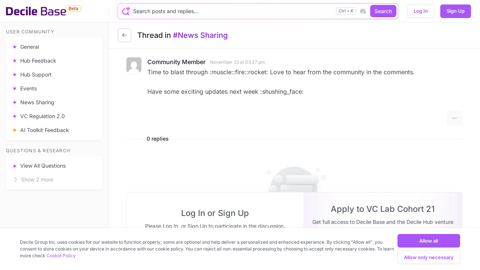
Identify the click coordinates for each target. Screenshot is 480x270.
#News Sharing (200, 35)
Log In (421, 11)
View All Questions (39, 165)
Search (383, 11)
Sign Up (456, 11)
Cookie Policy (61, 255)
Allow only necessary (429, 257)
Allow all (428, 241)
